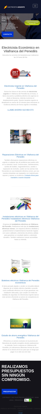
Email (20, 413)
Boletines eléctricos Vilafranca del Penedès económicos (20, 281)
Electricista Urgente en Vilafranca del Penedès (20, 87)
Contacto (7, 34)
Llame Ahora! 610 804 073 (20, 110)
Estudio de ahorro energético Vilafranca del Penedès (20, 336)
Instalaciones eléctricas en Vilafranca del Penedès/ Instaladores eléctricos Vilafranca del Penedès (20, 219)
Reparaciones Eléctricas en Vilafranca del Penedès (20, 156)
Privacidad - (19, 400)
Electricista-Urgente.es (24, 397)
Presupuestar (9, 391)
